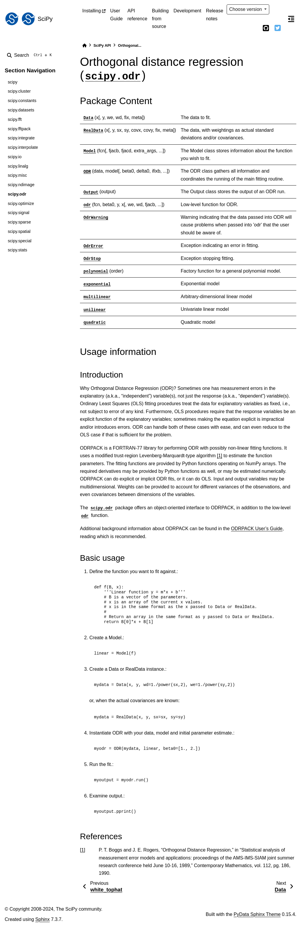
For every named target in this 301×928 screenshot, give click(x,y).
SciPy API (102, 45)
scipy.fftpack (19, 128)
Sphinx (42, 919)
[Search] (30, 55)
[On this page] (291, 19)
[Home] (84, 45)
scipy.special (19, 240)
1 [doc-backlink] (82, 849)
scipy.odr (17, 194)
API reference (137, 14)
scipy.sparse (19, 222)
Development (187, 10)
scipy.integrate (21, 138)
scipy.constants (22, 100)
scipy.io (14, 156)
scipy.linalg (18, 166)
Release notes (214, 14)
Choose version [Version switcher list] (246, 9)
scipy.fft (14, 119)
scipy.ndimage (21, 184)
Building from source (160, 18)
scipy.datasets (21, 110)
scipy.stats (17, 250)
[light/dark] (277, 9)
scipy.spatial (19, 231)
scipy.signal (18, 212)
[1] (219, 455)
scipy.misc (17, 175)
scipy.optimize (21, 203)
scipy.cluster (19, 91)
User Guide (116, 14)
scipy (12, 82)
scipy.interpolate (23, 147)
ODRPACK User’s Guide (256, 528)
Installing (91, 10)
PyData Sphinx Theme (257, 914)
